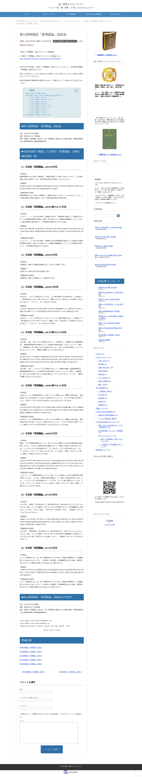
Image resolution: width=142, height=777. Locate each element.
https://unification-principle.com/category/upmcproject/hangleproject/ (40, 62)
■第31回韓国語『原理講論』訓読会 (36, 96)
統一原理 (101, 399)
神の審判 (101, 368)
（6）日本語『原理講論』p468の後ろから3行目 (39, 110)
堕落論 (101, 406)
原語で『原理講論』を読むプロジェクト (65, 44)
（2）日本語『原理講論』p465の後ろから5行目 (39, 102)
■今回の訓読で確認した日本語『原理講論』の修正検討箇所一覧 (44, 98)
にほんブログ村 (109, 529)
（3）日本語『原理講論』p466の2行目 (37, 104)
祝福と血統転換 (104, 385)
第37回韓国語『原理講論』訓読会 (31, 663)
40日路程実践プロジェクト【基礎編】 (111, 435)
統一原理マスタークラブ (71, 5)
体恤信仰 (101, 379)
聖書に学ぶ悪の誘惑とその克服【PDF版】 (108, 232)
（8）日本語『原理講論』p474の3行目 (37, 114)
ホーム (27, 17)
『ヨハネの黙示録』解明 (107, 423)
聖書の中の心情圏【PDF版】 (104, 250)
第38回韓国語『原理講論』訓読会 (31, 659)
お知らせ (99, 358)
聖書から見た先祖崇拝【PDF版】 (109, 327)
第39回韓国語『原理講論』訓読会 (31, 655)
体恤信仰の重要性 (104, 344)
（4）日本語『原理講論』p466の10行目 (37, 106)
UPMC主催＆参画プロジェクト (106, 426)
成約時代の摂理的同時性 (107, 419)
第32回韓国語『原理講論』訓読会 (70, 675)
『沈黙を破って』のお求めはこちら (110, 159)
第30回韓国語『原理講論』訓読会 (33, 675)
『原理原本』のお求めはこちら (107, 59)
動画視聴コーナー (102, 454)
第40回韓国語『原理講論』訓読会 (31, 651)
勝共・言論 (102, 389)
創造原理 (101, 402)
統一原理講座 (71, 17)
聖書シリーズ (100, 413)
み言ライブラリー (49, 17)
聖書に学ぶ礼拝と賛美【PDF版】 (106, 241)
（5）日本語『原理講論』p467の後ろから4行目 (39, 108)
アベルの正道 (103, 382)
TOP (27, 24)
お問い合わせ (115, 17)
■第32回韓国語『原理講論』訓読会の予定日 (38, 118)
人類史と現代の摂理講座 (93, 17)
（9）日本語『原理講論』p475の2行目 (37, 116)
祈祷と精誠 (102, 375)
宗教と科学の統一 (104, 372)
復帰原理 (101, 409)
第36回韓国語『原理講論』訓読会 (31, 667)
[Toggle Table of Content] (75, 94)
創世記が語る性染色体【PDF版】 (106, 269)
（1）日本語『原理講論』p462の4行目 (37, 100)
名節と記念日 (103, 365)
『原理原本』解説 (104, 396)
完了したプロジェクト (106, 440)
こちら (113, 207)
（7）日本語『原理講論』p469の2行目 (37, 112)
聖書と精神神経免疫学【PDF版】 (109, 316)
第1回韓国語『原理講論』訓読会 (109, 339)
